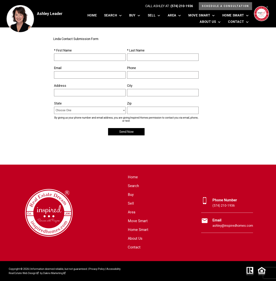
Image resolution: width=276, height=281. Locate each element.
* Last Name (136, 50)
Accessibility (113, 268)
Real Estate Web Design (24, 273)
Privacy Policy (97, 268)
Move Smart (138, 221)
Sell (131, 203)
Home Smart (138, 229)
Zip (129, 103)
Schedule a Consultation (225, 6)
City (129, 86)
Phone (131, 68)
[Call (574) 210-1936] (169, 6)
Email (58, 68)
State (58, 103)
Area (131, 212)
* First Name (63, 50)
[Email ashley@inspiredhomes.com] (227, 223)
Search (133, 186)
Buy (131, 194)
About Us (135, 238)
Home (92, 15)
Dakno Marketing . (54, 273)
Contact (134, 247)
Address (60, 86)
